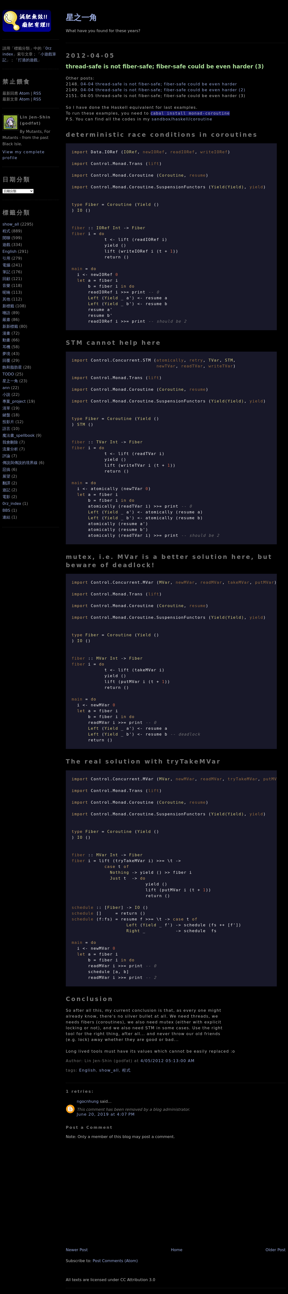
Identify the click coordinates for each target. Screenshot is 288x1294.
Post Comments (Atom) (115, 1260)
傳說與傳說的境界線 (20, 462)
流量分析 (10, 449)
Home (176, 1250)
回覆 (6, 360)
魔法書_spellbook (18, 435)
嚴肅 (6, 319)
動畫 (6, 340)
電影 (6, 496)
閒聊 (6, 238)
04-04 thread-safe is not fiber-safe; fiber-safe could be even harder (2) (163, 90)
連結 (6, 517)
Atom (24, 93)
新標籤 (8, 306)
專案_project (14, 401)
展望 (6, 476)
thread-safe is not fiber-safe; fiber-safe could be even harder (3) (165, 66)
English (9, 251)
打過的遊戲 (28, 60)
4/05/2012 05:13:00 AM (167, 1060)
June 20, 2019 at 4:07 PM (106, 1114)
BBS (6, 510)
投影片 (8, 421)
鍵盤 (6, 415)
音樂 (6, 285)
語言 (6, 428)
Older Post (276, 1250)
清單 (6, 408)
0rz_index (11, 503)
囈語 (6, 312)
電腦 (6, 265)
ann (6, 387)
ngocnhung (88, 1101)
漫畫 (6, 333)
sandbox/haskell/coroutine (182, 119)
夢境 (6, 353)
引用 (6, 258)
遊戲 (6, 244)
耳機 (6, 347)
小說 (6, 394)
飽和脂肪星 (12, 367)
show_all (10, 224)
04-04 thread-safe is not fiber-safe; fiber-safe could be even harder (159, 84)
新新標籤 (10, 326)
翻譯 (6, 483)
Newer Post (77, 1250)
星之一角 (10, 381)
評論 (6, 456)
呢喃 (6, 292)
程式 (6, 231)
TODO (8, 374)
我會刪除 (10, 442)
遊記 (6, 490)
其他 (6, 299)
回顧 (6, 278)
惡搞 (6, 469)
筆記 (6, 272)
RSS (37, 93)
